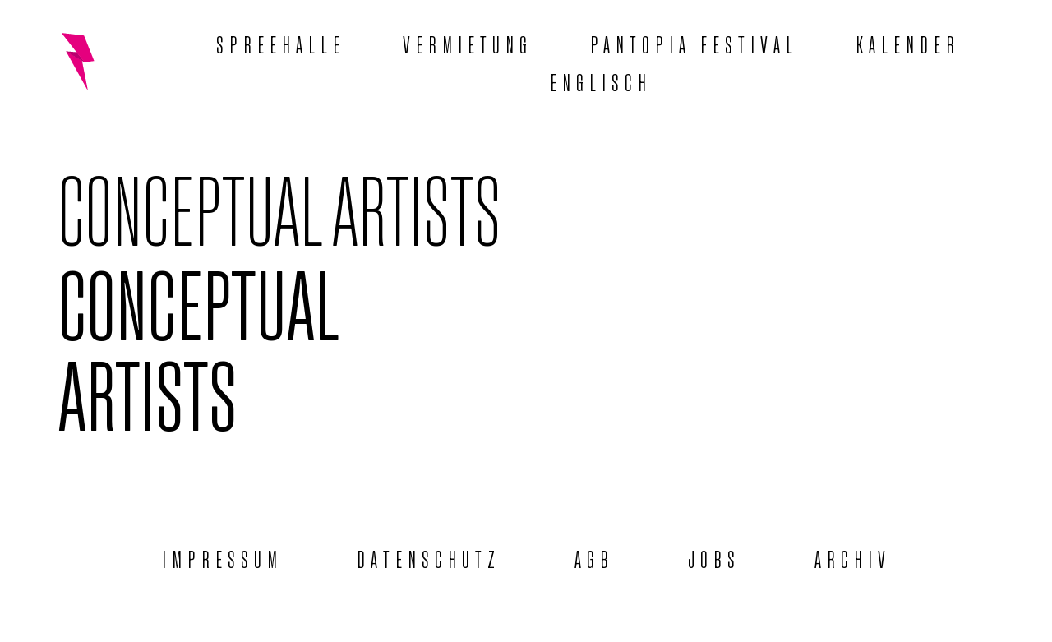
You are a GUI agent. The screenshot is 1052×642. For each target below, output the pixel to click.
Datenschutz (429, 557)
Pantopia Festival (694, 43)
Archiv (852, 557)
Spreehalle (280, 43)
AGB (594, 557)
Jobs (714, 557)
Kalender (908, 43)
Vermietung (468, 43)
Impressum (222, 557)
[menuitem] (600, 80)
